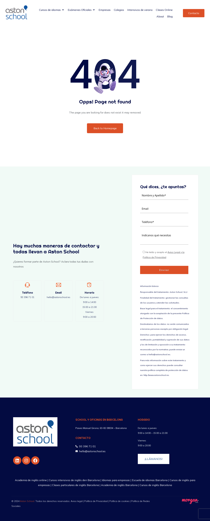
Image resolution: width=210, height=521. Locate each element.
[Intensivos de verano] (140, 10)
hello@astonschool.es (58, 297)
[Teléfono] (27, 284)
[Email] (58, 284)
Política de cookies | (120, 501)
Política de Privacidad (96, 501)
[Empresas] (104, 10)
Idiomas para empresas (116, 480)
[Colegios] (119, 10)
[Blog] (170, 16)
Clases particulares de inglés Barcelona (75, 485)
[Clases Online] (164, 10)
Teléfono (27, 292)
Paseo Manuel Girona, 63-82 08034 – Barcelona (101, 428)
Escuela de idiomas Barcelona (150, 480)
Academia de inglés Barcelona (119, 485)
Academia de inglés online (31, 480)
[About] (160, 16)
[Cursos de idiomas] (51, 10)
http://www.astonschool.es (156, 375)
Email (58, 292)
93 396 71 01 (27, 297)
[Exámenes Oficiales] (81, 10)
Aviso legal (77, 501)
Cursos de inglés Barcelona (156, 485)
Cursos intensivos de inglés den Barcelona (74, 480)
